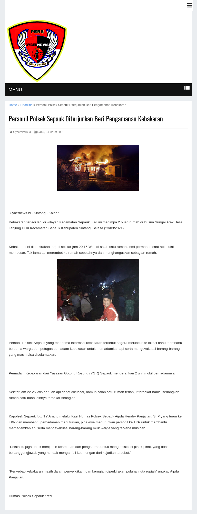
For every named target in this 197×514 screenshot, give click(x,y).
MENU (15, 89)
